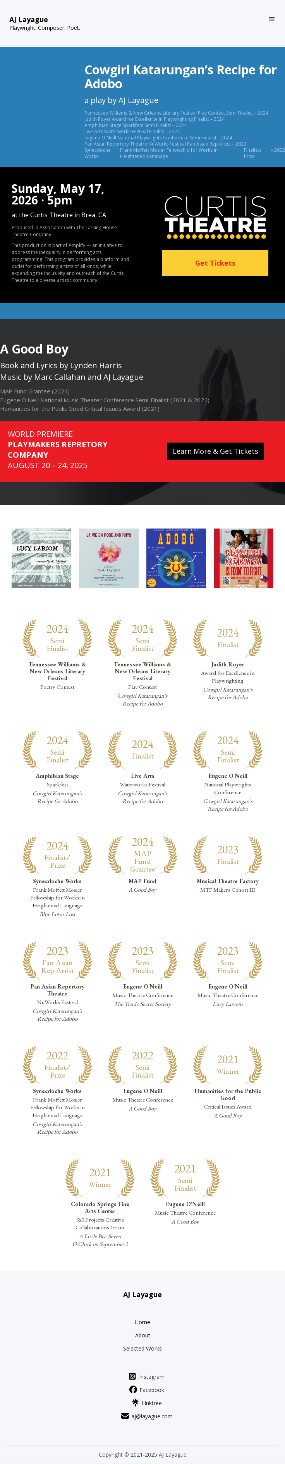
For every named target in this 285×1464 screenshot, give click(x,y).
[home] (45, 23)
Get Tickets (215, 263)
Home (142, 1322)
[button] (271, 19)
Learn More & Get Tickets (215, 451)
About (142, 1335)
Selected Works (142, 1349)
